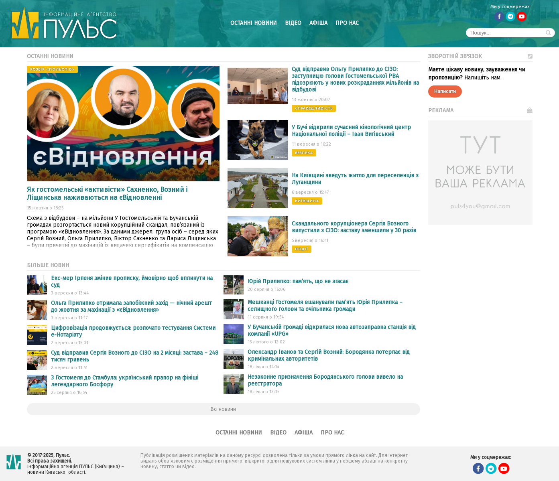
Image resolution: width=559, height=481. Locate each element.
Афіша (318, 23)
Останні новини (253, 23)
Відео (293, 23)
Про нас (347, 23)
